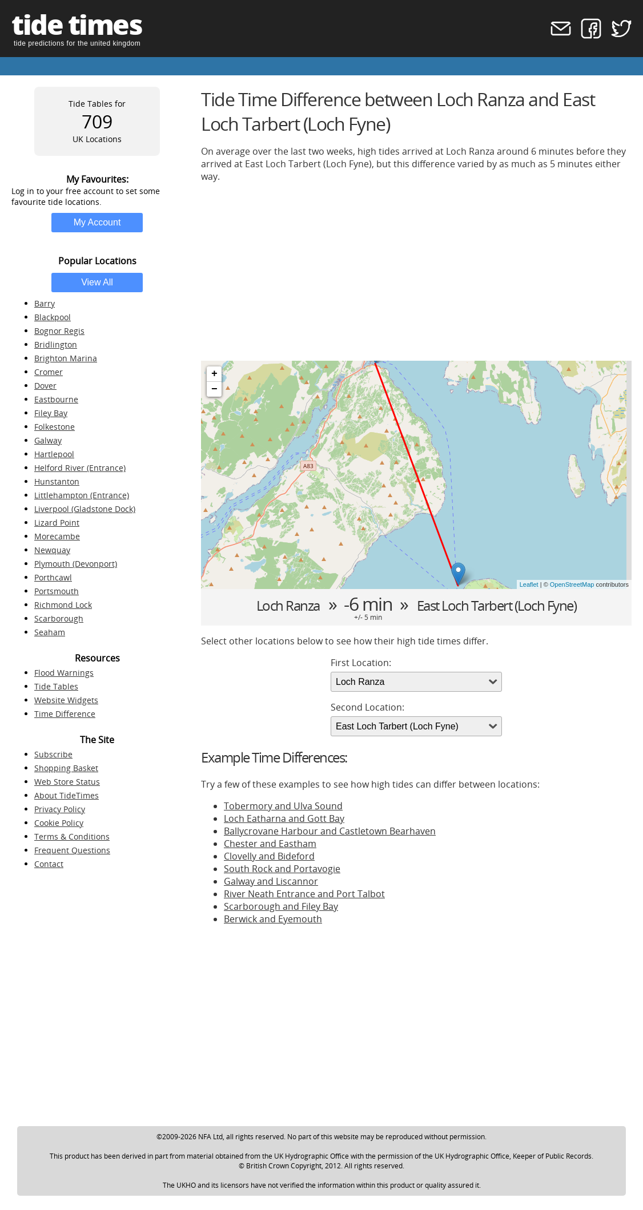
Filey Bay (50, 413)
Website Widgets (66, 700)
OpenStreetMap (572, 584)
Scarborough (58, 618)
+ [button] (214, 374)
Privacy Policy (59, 809)
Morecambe (57, 536)
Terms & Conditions (72, 836)
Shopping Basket (66, 768)
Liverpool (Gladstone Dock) (84, 508)
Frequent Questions (72, 850)
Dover (45, 385)
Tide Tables (56, 686)
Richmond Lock (63, 604)
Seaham (49, 632)
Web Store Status (67, 781)
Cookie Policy (58, 822)
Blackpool (52, 317)
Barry (44, 303)
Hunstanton (56, 481)
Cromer (48, 371)
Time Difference (64, 713)
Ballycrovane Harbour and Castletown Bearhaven (330, 831)
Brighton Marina (65, 358)
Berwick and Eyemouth (273, 919)
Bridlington (55, 344)
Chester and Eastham (270, 843)
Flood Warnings (64, 672)
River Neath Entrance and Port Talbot (304, 894)
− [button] (214, 389)
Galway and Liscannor (271, 881)
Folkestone (54, 426)
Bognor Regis (59, 330)
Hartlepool (54, 454)
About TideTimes (66, 795)
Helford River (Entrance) (80, 467)
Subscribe (53, 754)
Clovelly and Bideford (269, 856)
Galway (48, 440)
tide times (76, 24)
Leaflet (529, 584)
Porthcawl (53, 577)
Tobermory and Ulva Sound (283, 806)
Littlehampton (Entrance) (81, 495)
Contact (48, 863)
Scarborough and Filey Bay (281, 906)
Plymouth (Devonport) (75, 563)
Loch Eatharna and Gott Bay (284, 818)
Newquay (52, 549)
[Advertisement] (416, 272)
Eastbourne (56, 399)
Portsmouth (56, 591)
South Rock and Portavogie (282, 868)
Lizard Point (56, 522)
